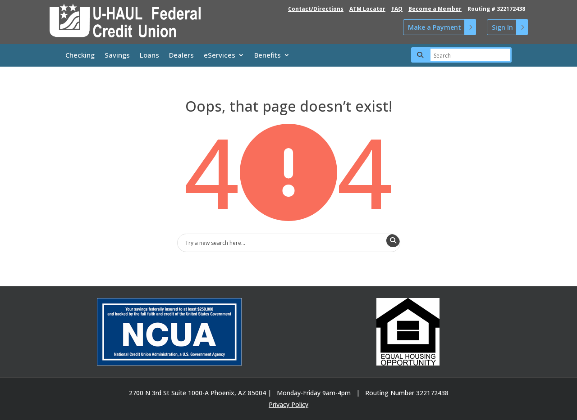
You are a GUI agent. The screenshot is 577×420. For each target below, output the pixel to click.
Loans (149, 55)
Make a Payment (434, 27)
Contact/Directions (315, 9)
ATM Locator (367, 9)
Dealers (181, 55)
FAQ (397, 9)
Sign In (502, 27)
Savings (117, 55)
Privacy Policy (288, 404)
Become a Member (435, 9)
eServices (219, 55)
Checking (80, 55)
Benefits (267, 55)
